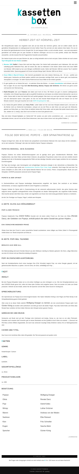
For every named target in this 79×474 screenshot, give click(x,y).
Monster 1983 (8, 64)
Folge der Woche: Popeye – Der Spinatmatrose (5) (39, 135)
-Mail (46, 460)
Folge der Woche (45, 129)
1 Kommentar (72, 437)
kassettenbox (59, 83)
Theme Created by (39, 471)
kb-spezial (47, 34)
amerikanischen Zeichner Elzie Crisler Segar (38, 167)
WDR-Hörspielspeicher (39, 101)
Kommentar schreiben (69, 123)
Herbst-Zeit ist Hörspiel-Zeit (39, 40)
